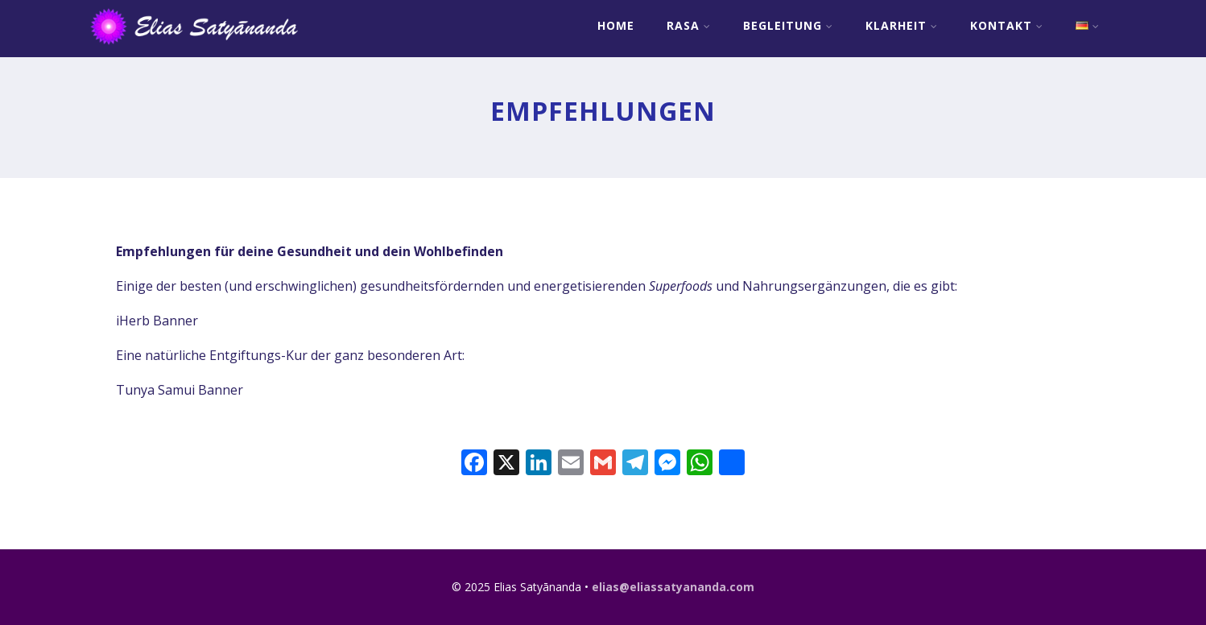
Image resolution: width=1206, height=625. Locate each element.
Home (615, 25)
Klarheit (901, 25)
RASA (689, 25)
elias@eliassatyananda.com (673, 586)
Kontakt (1006, 25)
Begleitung (788, 25)
